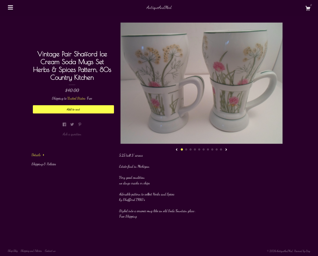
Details (38, 155)
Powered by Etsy (302, 251)
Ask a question (72, 134)
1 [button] (182, 149)
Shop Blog (13, 251)
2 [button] (186, 149)
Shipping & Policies (44, 164)
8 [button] (212, 149)
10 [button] (221, 149)
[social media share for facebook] (65, 124)
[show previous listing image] (177, 149)
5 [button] (199, 149)
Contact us (50, 251)
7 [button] (208, 149)
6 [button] (204, 149)
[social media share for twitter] (72, 124)
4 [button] (195, 149)
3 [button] (190, 149)
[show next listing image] (226, 149)
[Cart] (307, 9)
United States (76, 98)
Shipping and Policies (31, 251)
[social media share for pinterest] (80, 124)
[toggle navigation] (10, 7)
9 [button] (217, 149)
